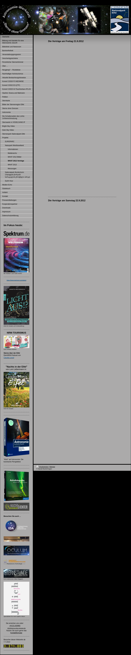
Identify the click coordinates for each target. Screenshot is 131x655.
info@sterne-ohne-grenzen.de (16, 628)
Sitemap (52, 467)
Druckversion (42, 467)
